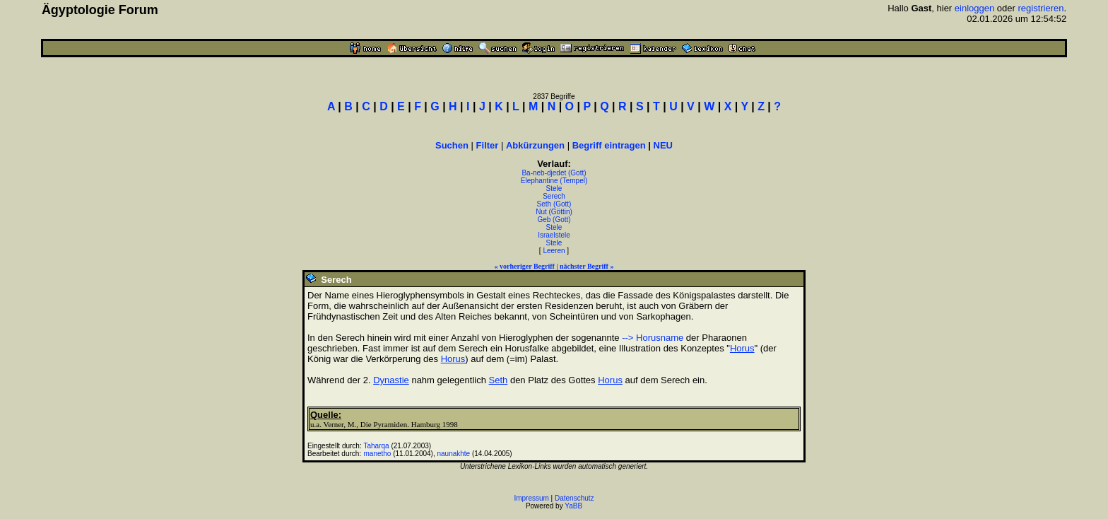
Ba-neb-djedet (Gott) (553, 173)
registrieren (1040, 8)
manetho (377, 453)
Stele (554, 188)
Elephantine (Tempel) (554, 181)
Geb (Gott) (553, 219)
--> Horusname (652, 337)
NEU (663, 145)
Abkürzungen (535, 145)
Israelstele (554, 235)
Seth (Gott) (554, 204)
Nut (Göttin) (554, 212)
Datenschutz (574, 498)
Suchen (451, 145)
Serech (554, 196)
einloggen (974, 8)
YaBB (573, 506)
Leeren (554, 251)
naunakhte (453, 453)
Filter (487, 145)
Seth (498, 380)
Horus (742, 348)
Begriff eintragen (609, 145)
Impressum (531, 498)
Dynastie (391, 380)
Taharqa (376, 446)
